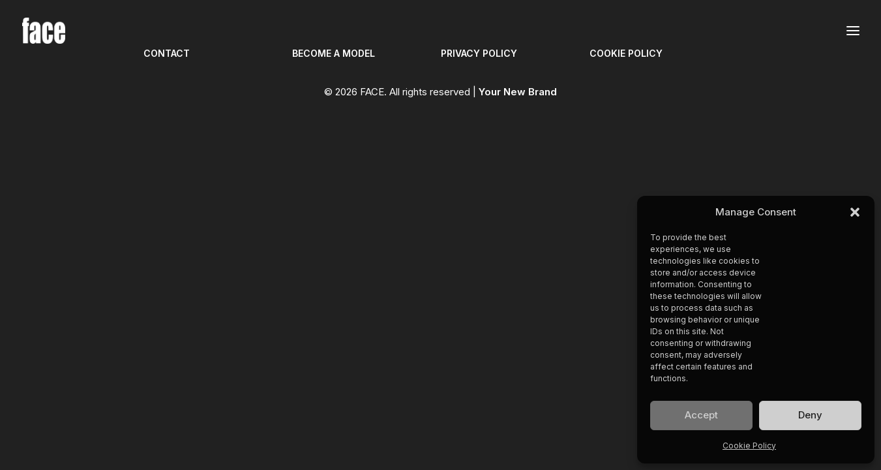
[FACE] (43, 31)
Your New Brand (518, 92)
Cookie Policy (749, 445)
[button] (854, 212)
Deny (810, 415)
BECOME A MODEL (333, 53)
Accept (701, 415)
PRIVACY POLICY (479, 53)
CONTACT (166, 53)
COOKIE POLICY (626, 53)
